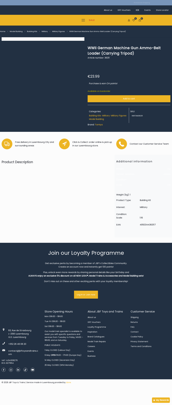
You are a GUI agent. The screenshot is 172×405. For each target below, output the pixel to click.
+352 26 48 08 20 (17, 359)
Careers (91, 361)
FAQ (132, 342)
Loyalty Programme (97, 342)
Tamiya (99, 124)
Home (2, 31)
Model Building (16, 31)
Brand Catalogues (96, 352)
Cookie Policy (137, 352)
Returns (134, 337)
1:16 (168, 200)
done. (68, 398)
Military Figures (58, 31)
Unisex (167, 189)
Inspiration (92, 347)
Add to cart (129, 98)
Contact (135, 347)
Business (92, 371)
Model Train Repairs (97, 357)
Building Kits (32, 31)
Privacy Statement (139, 357)
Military (45, 31)
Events (91, 366)
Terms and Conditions (141, 361)
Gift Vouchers (94, 337)
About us (92, 332)
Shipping (135, 332)
